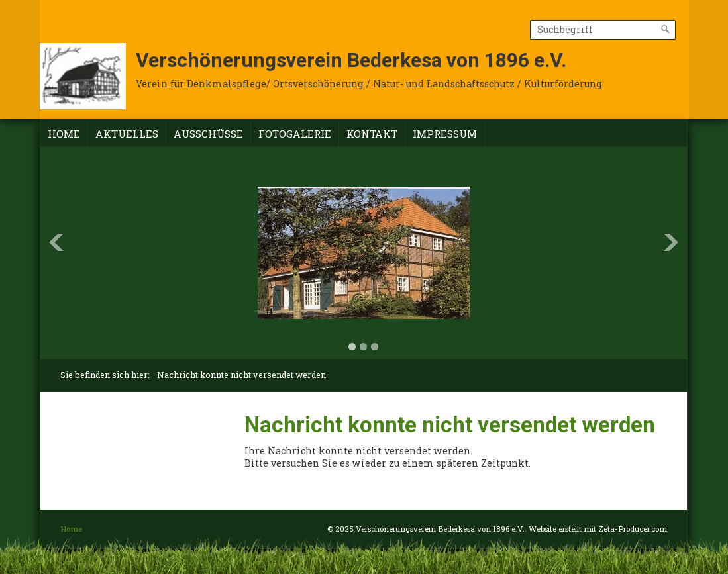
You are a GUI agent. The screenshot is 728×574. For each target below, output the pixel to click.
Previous (56, 242)
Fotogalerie (294, 133)
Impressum (445, 133)
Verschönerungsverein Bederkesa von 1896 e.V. (351, 60)
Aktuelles (126, 133)
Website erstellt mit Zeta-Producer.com (598, 529)
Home (64, 133)
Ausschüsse (208, 133)
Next (671, 242)
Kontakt (371, 133)
